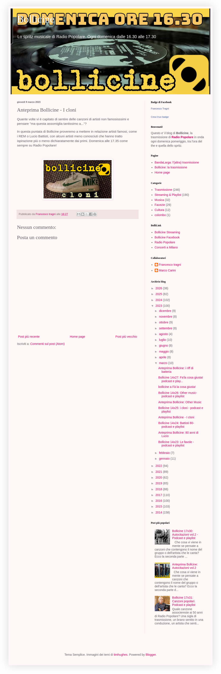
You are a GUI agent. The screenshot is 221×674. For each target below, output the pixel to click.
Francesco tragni (170, 264)
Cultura (159, 210)
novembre (166, 316)
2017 (159, 495)
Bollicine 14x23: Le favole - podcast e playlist (176, 443)
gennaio (164, 458)
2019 (159, 483)
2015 (159, 506)
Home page (77, 336)
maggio (164, 351)
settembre (166, 328)
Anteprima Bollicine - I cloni (176, 417)
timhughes (121, 654)
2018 (159, 489)
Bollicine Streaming (167, 232)
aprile (163, 357)
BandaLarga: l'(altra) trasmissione (177, 162)
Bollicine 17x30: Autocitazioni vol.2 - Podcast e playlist (185, 534)
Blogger (151, 654)
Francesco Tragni (160, 108)
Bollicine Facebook (167, 237)
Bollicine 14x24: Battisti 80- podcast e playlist (176, 424)
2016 (159, 500)
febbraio (164, 453)
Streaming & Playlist (168, 194)
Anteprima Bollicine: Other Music (179, 402)
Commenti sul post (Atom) (47, 344)
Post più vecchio (126, 336)
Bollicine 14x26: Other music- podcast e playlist (177, 394)
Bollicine (35, 19)
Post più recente (29, 336)
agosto (164, 334)
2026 (159, 288)
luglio (163, 339)
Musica (159, 200)
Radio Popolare (182, 137)
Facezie (160, 205)
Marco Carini (167, 270)
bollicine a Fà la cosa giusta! (177, 387)
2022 (159, 465)
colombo (160, 215)
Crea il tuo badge (160, 117)
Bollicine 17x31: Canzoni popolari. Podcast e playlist (183, 601)
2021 (159, 471)
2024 (159, 300)
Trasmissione (163, 189)
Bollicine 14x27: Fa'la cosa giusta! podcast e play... (180, 379)
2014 (159, 512)
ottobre (164, 322)
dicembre (165, 311)
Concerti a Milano (166, 247)
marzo (163, 363)
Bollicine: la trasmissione (171, 167)
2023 (159, 305)
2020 (159, 477)
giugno (164, 345)
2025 (159, 294)
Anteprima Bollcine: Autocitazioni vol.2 (185, 566)
